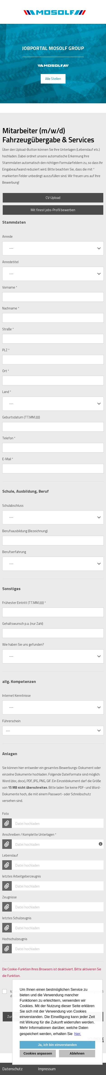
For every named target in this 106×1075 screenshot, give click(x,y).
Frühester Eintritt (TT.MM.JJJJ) (24, 602)
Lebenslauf (10, 855)
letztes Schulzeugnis (16, 918)
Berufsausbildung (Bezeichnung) (25, 531)
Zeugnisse (9, 897)
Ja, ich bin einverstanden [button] (57, 1045)
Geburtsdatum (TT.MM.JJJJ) (21, 417)
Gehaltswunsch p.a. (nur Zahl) (22, 623)
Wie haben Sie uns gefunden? (23, 644)
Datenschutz (12, 1069)
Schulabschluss (13, 505)
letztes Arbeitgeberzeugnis (21, 876)
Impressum (47, 1069)
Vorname (9, 287)
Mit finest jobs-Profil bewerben (53, 210)
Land (6, 391)
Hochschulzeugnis (14, 939)
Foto (5, 813)
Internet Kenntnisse (16, 695)
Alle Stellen (53, 78)
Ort (5, 370)
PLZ (5, 350)
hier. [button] (77, 1034)
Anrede (7, 236)
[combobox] (53, 248)
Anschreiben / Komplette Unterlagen (29, 834)
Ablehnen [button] (77, 1053)
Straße (8, 329)
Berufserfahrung (14, 551)
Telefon (8, 438)
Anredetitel (10, 261)
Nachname (10, 308)
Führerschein (11, 721)
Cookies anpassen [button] (38, 1053)
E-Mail (7, 459)
